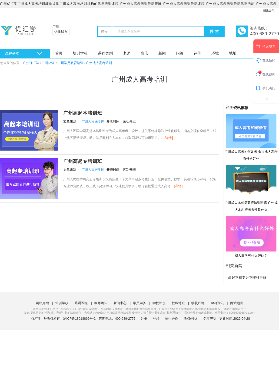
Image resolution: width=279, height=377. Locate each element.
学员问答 (139, 303)
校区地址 (178, 303)
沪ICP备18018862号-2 (79, 318)
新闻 (162, 53)
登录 (156, 318)
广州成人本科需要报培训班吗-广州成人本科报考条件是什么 (251, 187)
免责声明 (209, 318)
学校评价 (159, 303)
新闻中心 (119, 303)
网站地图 (236, 303)
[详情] (169, 138)
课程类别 (105, 53)
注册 (144, 318)
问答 (179, 53)
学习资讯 (217, 303)
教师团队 (100, 303)
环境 (215, 53)
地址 (232, 53)
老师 (126, 53)
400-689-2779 (125, 318)
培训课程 (81, 303)
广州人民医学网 (93, 121)
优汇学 (36, 318)
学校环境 (197, 303)
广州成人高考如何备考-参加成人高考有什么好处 (251, 137)
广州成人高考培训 (99, 63)
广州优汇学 (31, 63)
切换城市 (60, 32)
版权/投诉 (191, 318)
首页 (59, 53)
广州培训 (48, 63)
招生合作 (268, 10)
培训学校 (80, 53)
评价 (197, 53)
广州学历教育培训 (70, 63)
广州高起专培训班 (82, 161)
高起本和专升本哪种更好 (247, 277)
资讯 (144, 53)
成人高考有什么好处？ (251, 236)
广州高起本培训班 (82, 113)
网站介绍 (42, 303)
